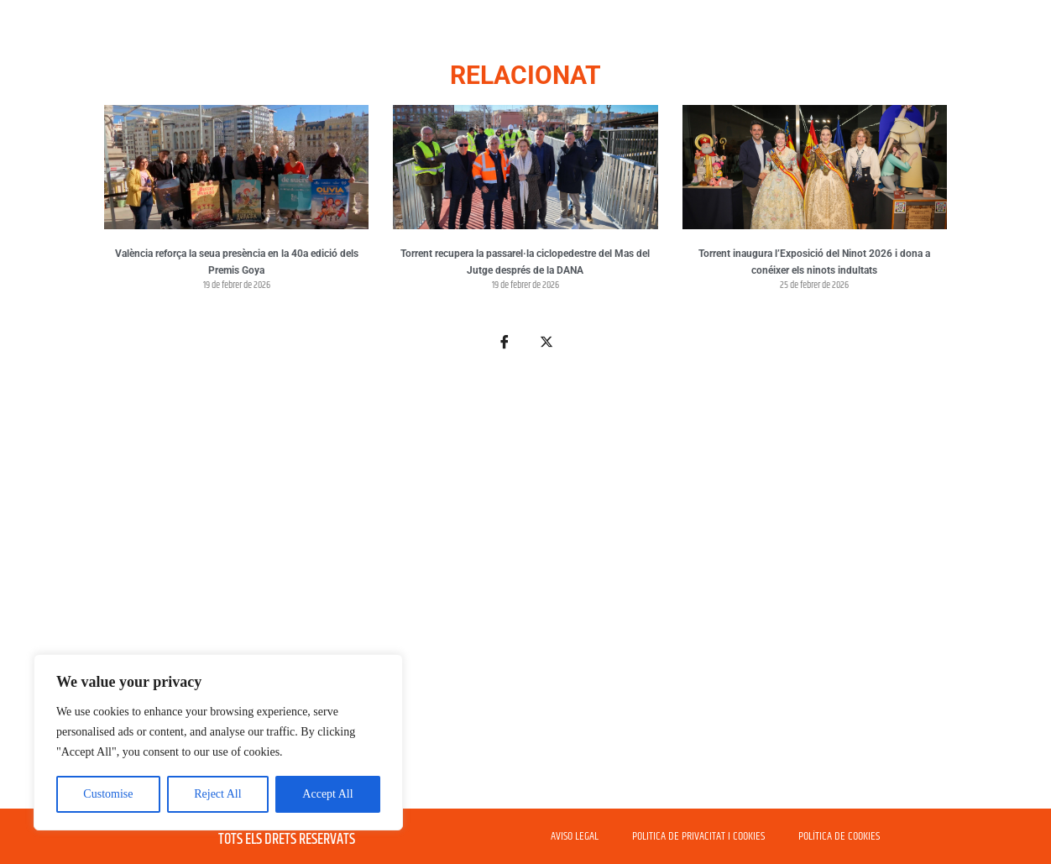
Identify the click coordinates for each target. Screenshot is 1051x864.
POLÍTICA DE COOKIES (839, 836)
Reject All (217, 794)
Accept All (327, 794)
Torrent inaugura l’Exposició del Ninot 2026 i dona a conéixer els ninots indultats (814, 262)
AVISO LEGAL (575, 836)
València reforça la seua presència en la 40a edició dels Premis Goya (236, 262)
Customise (108, 794)
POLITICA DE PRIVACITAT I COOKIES (698, 836)
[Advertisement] (525, 589)
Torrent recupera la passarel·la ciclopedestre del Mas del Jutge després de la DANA (525, 262)
